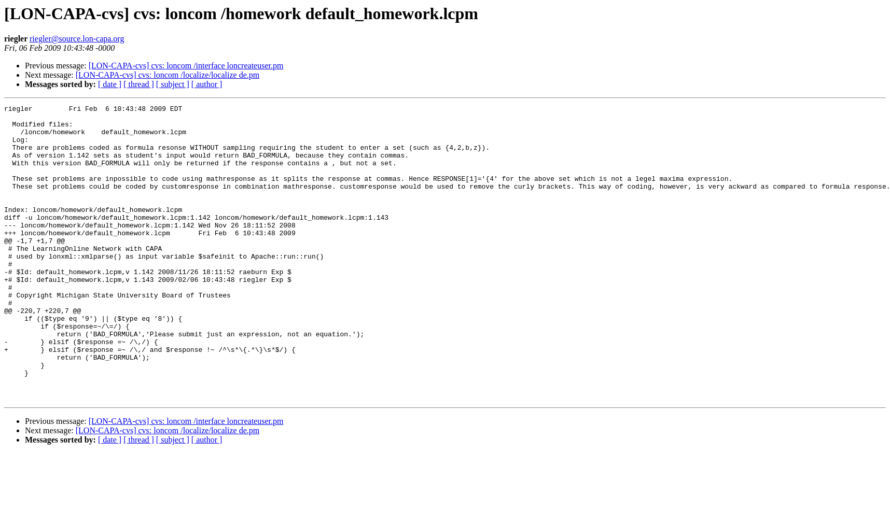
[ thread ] (138, 84)
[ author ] (207, 84)
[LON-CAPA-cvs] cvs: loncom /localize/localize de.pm (167, 74)
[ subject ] (172, 84)
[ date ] (109, 84)
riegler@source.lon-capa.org (77, 38)
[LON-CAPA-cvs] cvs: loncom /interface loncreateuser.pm (186, 65)
